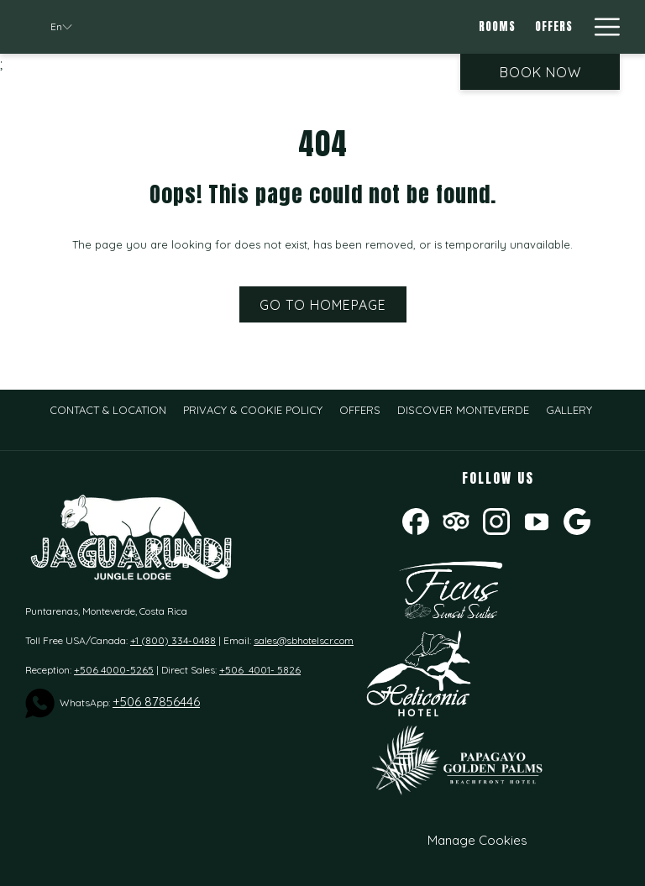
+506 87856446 (156, 702)
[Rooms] (497, 27)
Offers (359, 410)
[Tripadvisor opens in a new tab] (456, 520)
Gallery (569, 410)
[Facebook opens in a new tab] (415, 520)
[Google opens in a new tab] (577, 520)
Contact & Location (108, 410)
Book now (540, 72)
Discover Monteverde (463, 410)
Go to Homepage (323, 304)
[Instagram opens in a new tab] (496, 520)
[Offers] (553, 27)
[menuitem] (108, 410)
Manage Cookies (477, 840)
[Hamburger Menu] (601, 27)
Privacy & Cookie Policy (252, 410)
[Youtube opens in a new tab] (536, 520)
